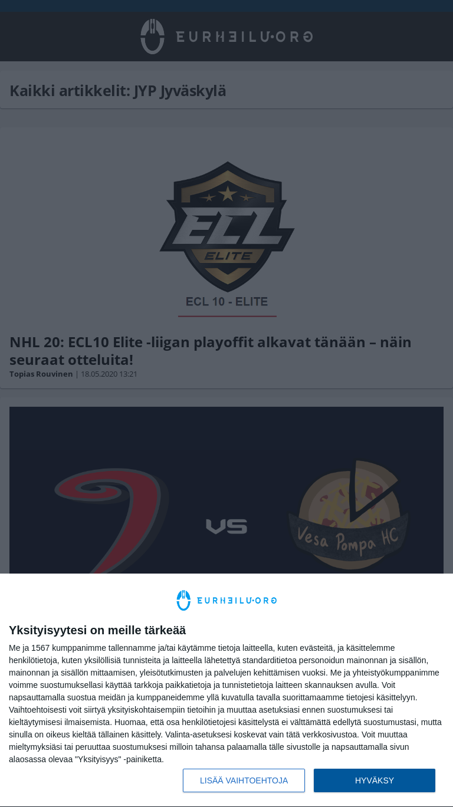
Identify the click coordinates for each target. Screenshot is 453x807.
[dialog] (226, 690)
